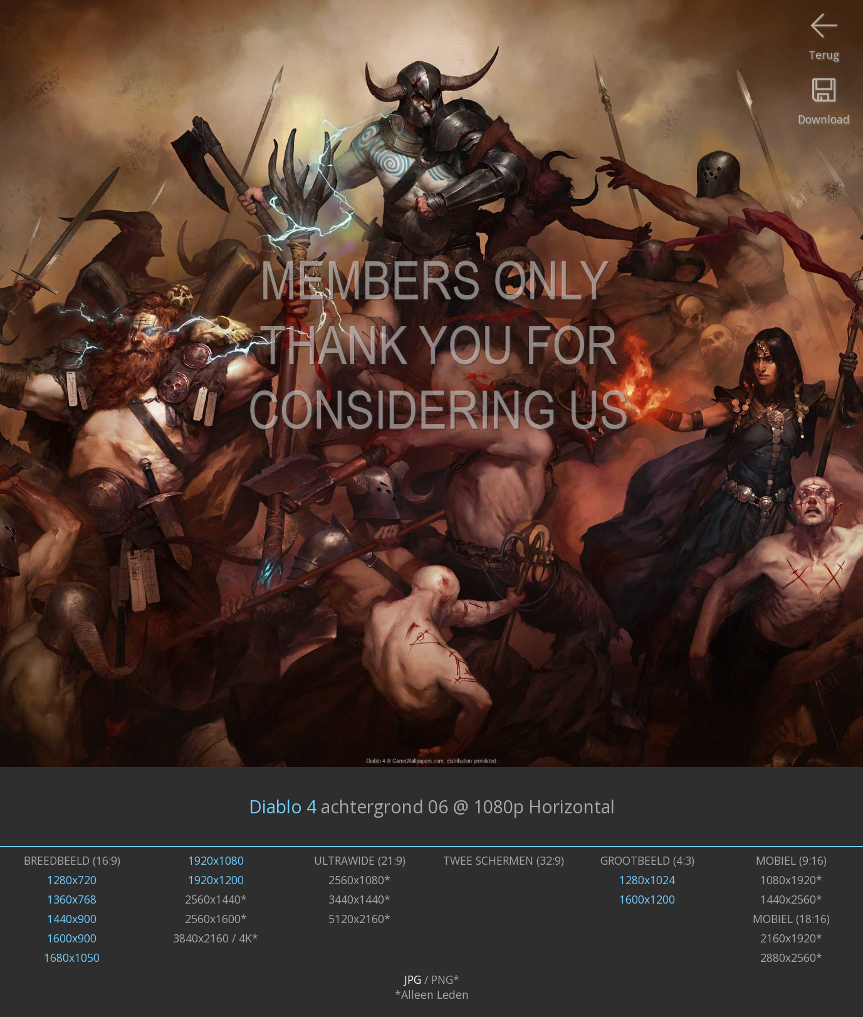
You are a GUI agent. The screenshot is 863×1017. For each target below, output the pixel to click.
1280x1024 (647, 879)
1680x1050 (72, 957)
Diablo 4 (282, 806)
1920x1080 (216, 860)
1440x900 (72, 918)
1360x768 (72, 899)
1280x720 (72, 879)
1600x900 (72, 938)
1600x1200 (647, 899)
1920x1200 (216, 879)
